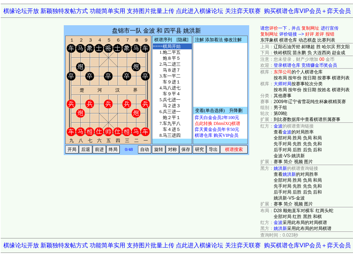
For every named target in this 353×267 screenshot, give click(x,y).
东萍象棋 (269, 40)
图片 (308, 161)
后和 (317, 149)
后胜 (297, 149)
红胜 (297, 216)
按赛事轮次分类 (298, 83)
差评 (319, 34)
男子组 (280, 107)
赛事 (278, 161)
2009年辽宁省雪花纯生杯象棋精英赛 (310, 101)
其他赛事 (282, 95)
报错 (330, 34)
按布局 (280, 77)
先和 (317, 143)
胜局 (297, 138)
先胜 (297, 143)
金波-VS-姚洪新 (289, 155)
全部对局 (282, 138)
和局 (317, 138)
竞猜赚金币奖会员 (319, 65)
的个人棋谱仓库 (298, 72)
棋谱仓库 (288, 40)
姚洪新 (280, 168)
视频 (298, 161)
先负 (307, 143)
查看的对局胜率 (294, 132)
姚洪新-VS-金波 (289, 198)
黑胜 (307, 216)
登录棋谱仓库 (287, 65)
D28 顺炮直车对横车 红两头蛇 (303, 210)
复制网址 (310, 28)
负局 (307, 138)
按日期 (309, 77)
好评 (309, 34)
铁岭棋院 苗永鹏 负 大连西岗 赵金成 (309, 52)
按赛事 (324, 77)
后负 (307, 149)
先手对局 (282, 143)
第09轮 (280, 113)
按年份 (294, 77)
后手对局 (282, 149)
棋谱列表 (341, 77)
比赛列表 (326, 40)
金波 (278, 126)
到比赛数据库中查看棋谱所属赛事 (307, 119)
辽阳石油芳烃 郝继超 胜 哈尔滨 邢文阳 (312, 46)
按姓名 (324, 89)
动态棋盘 (307, 40)
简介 (288, 161)
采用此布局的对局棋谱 (300, 222)
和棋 (317, 216)
